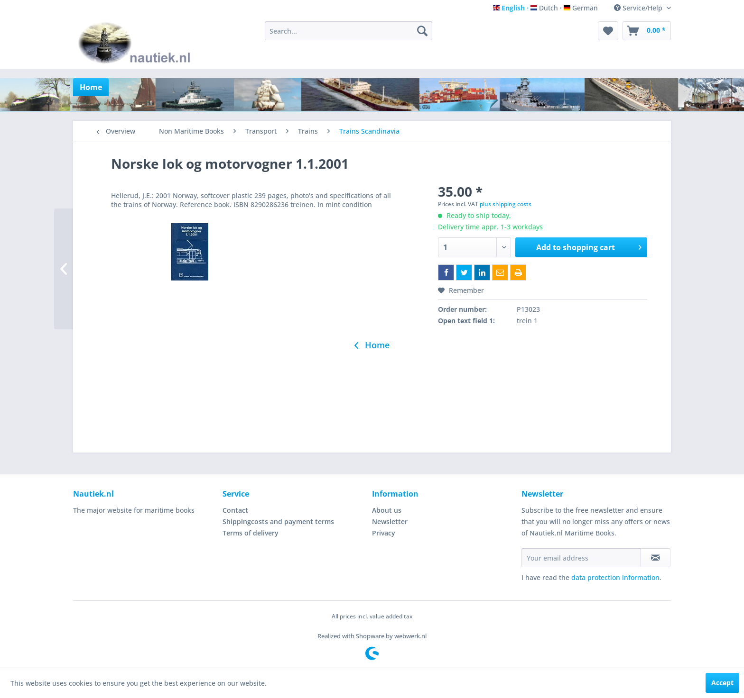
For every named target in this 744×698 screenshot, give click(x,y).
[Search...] (348, 30)
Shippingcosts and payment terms (278, 521)
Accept (722, 682)
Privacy (383, 532)
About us (386, 510)
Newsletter (390, 521)
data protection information (615, 577)
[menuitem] (348, 30)
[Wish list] (608, 30)
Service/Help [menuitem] (639, 7)
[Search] (422, 30)
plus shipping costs (505, 204)
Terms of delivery (251, 532)
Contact (235, 510)
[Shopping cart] (647, 30)
